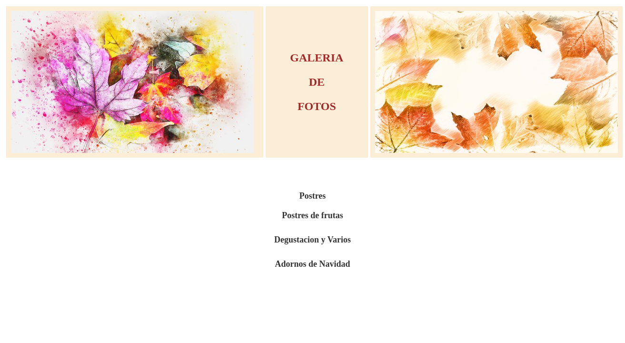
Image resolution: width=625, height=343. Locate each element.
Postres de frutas (312, 215)
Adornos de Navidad (312, 264)
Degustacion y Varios (312, 239)
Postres (312, 196)
